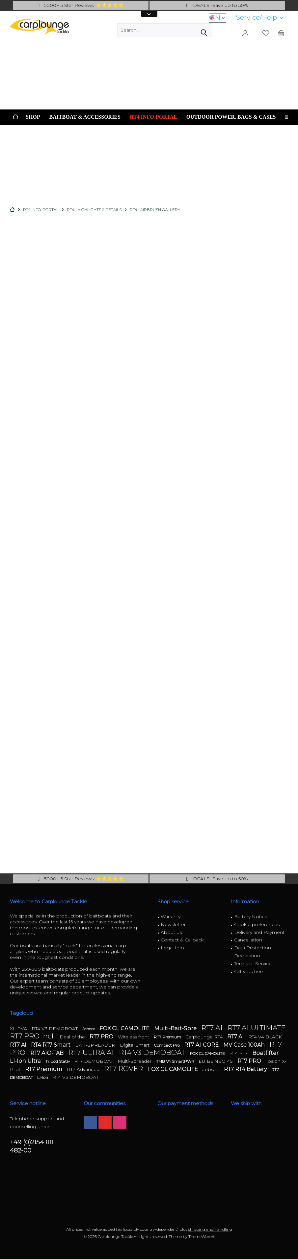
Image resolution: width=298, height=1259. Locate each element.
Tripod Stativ (58, 1061)
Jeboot (89, 1028)
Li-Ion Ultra (26, 1061)
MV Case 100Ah (244, 1045)
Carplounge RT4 (204, 1037)
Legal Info (172, 948)
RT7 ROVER (124, 1068)
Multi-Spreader (135, 1061)
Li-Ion (43, 1077)
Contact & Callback (182, 940)
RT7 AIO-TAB (47, 1053)
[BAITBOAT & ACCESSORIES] (85, 117)
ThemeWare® (201, 1236)
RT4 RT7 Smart (51, 1045)
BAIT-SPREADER (96, 1045)
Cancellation (248, 940)
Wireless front (134, 1037)
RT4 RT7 (239, 1053)
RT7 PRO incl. (33, 1036)
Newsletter (173, 924)
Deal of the (73, 1037)
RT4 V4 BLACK (265, 1037)
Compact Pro (167, 1045)
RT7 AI (212, 1028)
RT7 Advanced (84, 1069)
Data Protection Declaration (252, 952)
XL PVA (19, 1029)
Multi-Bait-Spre (176, 1028)
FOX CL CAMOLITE (125, 1028)
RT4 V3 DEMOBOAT (55, 1029)
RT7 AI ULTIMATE (256, 1028)
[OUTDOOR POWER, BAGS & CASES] (231, 117)
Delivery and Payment (259, 932)
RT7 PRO (102, 1036)
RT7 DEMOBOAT (94, 1061)
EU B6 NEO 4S (216, 1061)
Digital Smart (135, 1045)
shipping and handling (210, 1229)
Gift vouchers (249, 971)
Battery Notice (250, 916)
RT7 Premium (168, 1036)
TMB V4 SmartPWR (175, 1061)
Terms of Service (253, 963)
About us (171, 932)
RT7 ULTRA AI (92, 1052)
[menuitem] (259, 17)
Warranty (170, 916)
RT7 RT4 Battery (246, 1069)
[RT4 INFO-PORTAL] (153, 117)
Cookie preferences (257, 924)
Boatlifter (265, 1053)
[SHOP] (33, 117)
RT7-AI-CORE (202, 1045)
